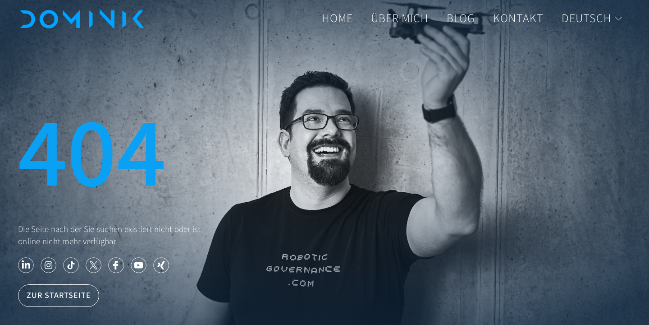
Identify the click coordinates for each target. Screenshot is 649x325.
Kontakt (518, 18)
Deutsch (592, 18)
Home (337, 18)
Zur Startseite (59, 295)
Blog (461, 18)
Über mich (400, 18)
